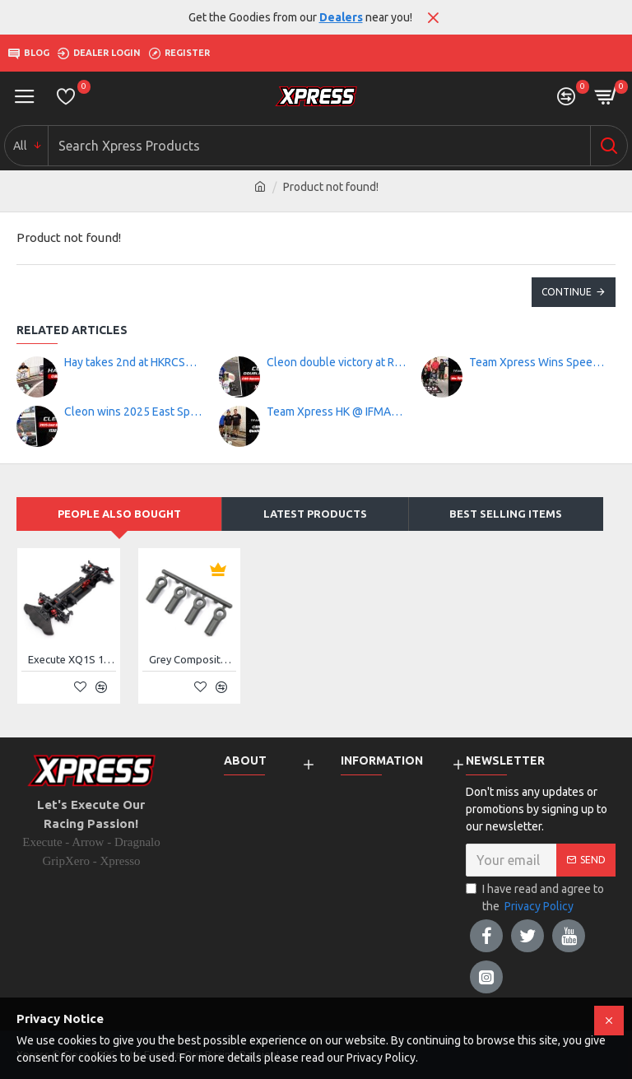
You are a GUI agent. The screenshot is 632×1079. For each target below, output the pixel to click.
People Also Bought (119, 513)
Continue (566, 291)
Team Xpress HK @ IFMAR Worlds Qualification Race (337, 412)
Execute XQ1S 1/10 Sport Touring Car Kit (72, 659)
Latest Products (315, 513)
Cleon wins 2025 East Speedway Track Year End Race (134, 412)
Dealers (341, 17)
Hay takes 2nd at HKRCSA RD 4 (134, 362)
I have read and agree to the (535, 898)
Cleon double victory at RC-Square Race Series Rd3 (337, 362)
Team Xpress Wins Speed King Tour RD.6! (539, 362)
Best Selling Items (505, 513)
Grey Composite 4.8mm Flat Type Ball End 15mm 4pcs (193, 659)
